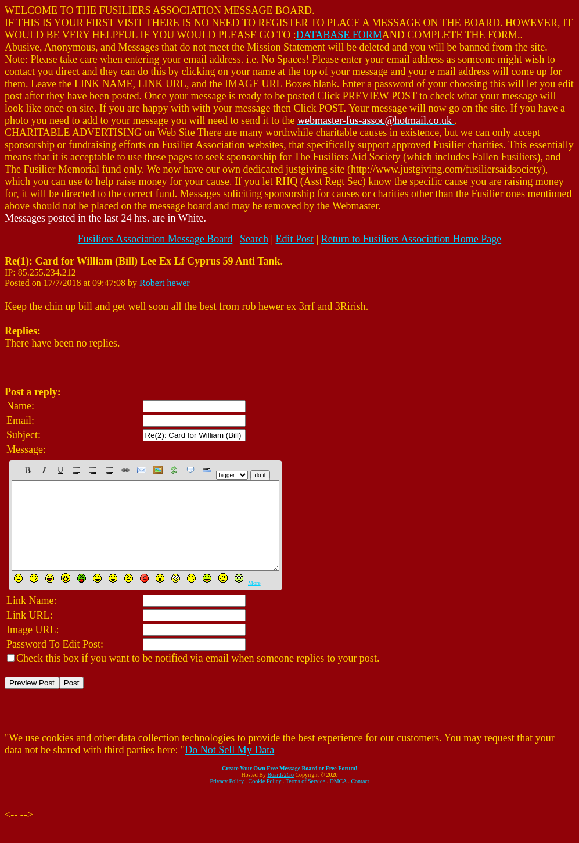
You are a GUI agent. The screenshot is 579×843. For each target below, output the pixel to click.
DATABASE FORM (339, 35)
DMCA (338, 798)
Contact (360, 798)
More (254, 600)
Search (254, 239)
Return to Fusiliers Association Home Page (411, 239)
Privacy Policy (227, 798)
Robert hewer (164, 283)
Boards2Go (280, 792)
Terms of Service (305, 798)
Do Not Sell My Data (229, 767)
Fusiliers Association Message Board (155, 239)
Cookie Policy (265, 798)
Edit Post (295, 239)
